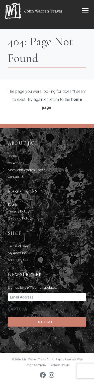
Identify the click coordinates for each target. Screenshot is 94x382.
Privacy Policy (18, 211)
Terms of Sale (18, 246)
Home (12, 156)
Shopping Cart (19, 260)
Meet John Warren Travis (26, 170)
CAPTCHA (17, 309)
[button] (85, 11)
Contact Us (16, 177)
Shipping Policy (19, 218)
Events (13, 204)
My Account (17, 253)
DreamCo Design (59, 365)
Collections (16, 163)
